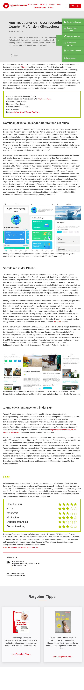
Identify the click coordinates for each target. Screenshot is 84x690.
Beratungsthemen (74, 22)
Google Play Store (32, 112)
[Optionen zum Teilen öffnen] (14, 55)
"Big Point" (57, 322)
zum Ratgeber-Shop (20, 654)
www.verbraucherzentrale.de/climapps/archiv (20, 547)
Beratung (43, 4)
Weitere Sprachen (74, 51)
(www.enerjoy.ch (44, 99)
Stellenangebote (70, 58)
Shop (58, 4)
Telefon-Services (73, 36)
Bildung (51, 4)
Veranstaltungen (40, 7)
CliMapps (24, 67)
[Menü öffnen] (75, 6)
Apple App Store (17, 112)
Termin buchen (32, 4)
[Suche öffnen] (66, 5)
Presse (50, 7)
